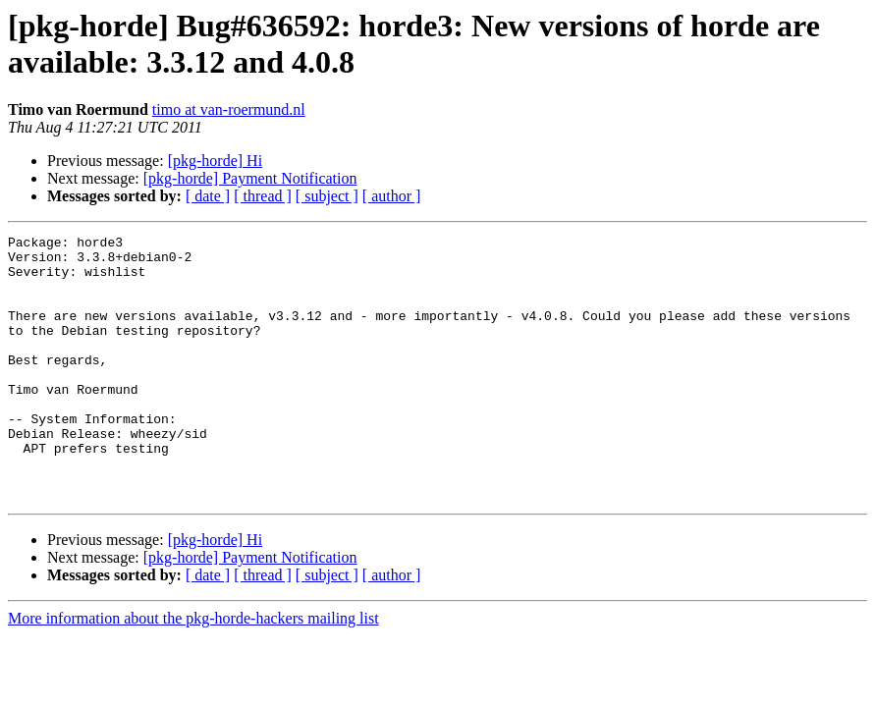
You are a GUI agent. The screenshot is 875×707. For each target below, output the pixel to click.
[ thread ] (263, 196)
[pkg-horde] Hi (215, 160)
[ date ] (208, 196)
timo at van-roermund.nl (228, 109)
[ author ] (391, 196)
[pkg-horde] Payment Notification (250, 178)
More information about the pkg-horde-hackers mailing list (193, 671)
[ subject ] (327, 196)
